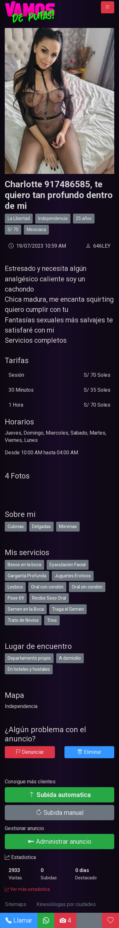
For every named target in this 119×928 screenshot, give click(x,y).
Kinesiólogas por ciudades (66, 904)
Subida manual (59, 812)
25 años (84, 218)
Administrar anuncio (59, 841)
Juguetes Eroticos (73, 575)
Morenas (68, 526)
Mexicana (36, 229)
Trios (52, 620)
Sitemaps (15, 904)
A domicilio (70, 658)
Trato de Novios (23, 620)
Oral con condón (47, 586)
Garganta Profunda (27, 575)
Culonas (16, 526)
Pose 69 (16, 598)
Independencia (53, 218)
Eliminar (89, 752)
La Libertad (19, 218)
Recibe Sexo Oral (49, 598)
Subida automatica (60, 795)
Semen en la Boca (26, 609)
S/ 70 (13, 229)
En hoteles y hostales (29, 669)
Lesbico (15, 586)
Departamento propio (29, 658)
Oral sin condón (87, 586)
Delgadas (41, 526)
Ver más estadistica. (28, 889)
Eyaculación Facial (68, 564)
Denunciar (30, 752)
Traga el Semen (68, 609)
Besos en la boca (24, 564)
